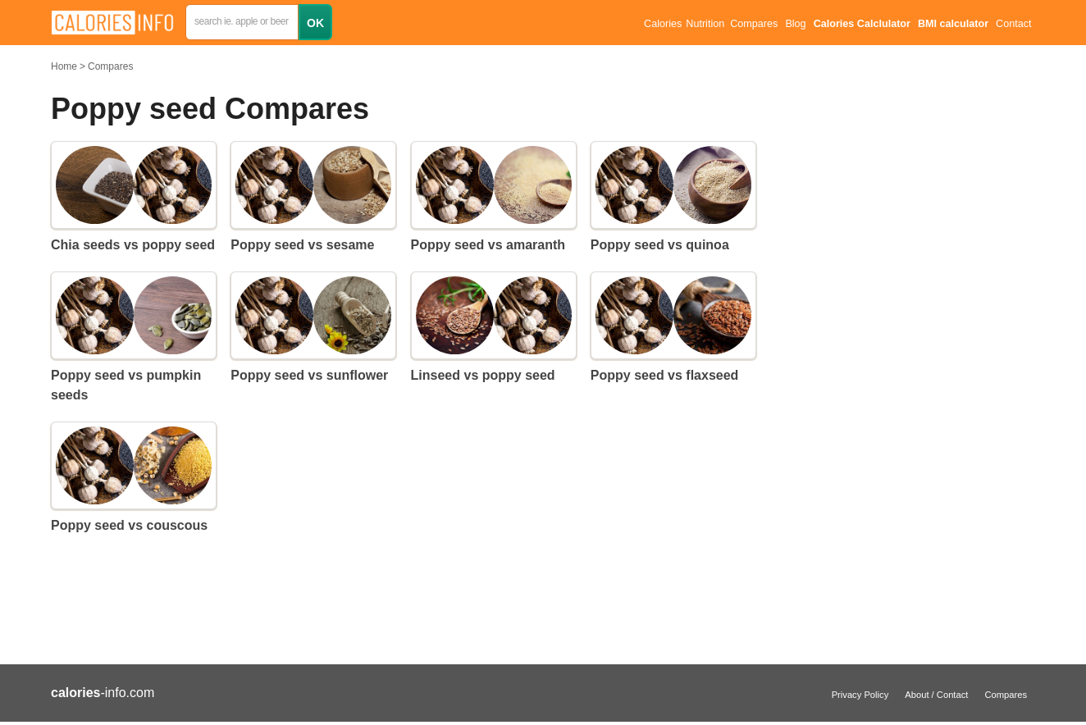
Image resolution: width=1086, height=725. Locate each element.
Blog (795, 24)
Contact (1013, 24)
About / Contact (936, 695)
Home (64, 66)
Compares (754, 24)
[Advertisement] (912, 303)
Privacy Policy (860, 695)
